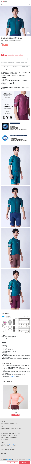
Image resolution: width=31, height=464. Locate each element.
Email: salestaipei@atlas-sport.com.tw (9, 437)
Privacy (19, 428)
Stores (5, 423)
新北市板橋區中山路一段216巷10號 (13, 447)
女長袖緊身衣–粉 (15, 409)
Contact (16, 423)
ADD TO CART (12, 462)
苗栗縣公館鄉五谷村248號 (11, 444)
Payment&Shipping (5, 428)
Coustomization (10, 423)
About (2, 423)
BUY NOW (24, 462)
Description (6, 66)
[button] (29, 401)
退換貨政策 (12, 376)
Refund (16, 428)
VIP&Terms (11, 428)
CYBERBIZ (28, 459)
